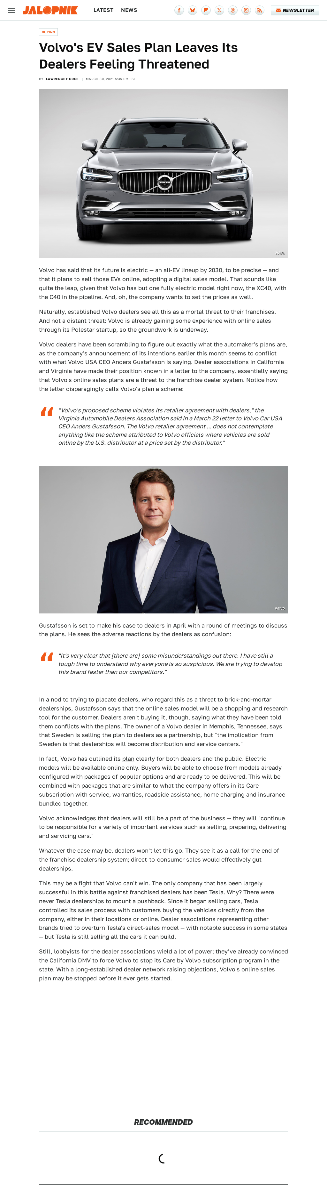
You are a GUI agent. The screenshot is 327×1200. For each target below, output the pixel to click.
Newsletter (295, 10)
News (129, 10)
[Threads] (233, 10)
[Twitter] (219, 10)
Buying (48, 32)
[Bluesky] (192, 10)
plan (128, 758)
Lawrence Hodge (62, 79)
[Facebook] (179, 10)
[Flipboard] (206, 10)
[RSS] (259, 10)
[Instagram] (246, 10)
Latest (103, 10)
